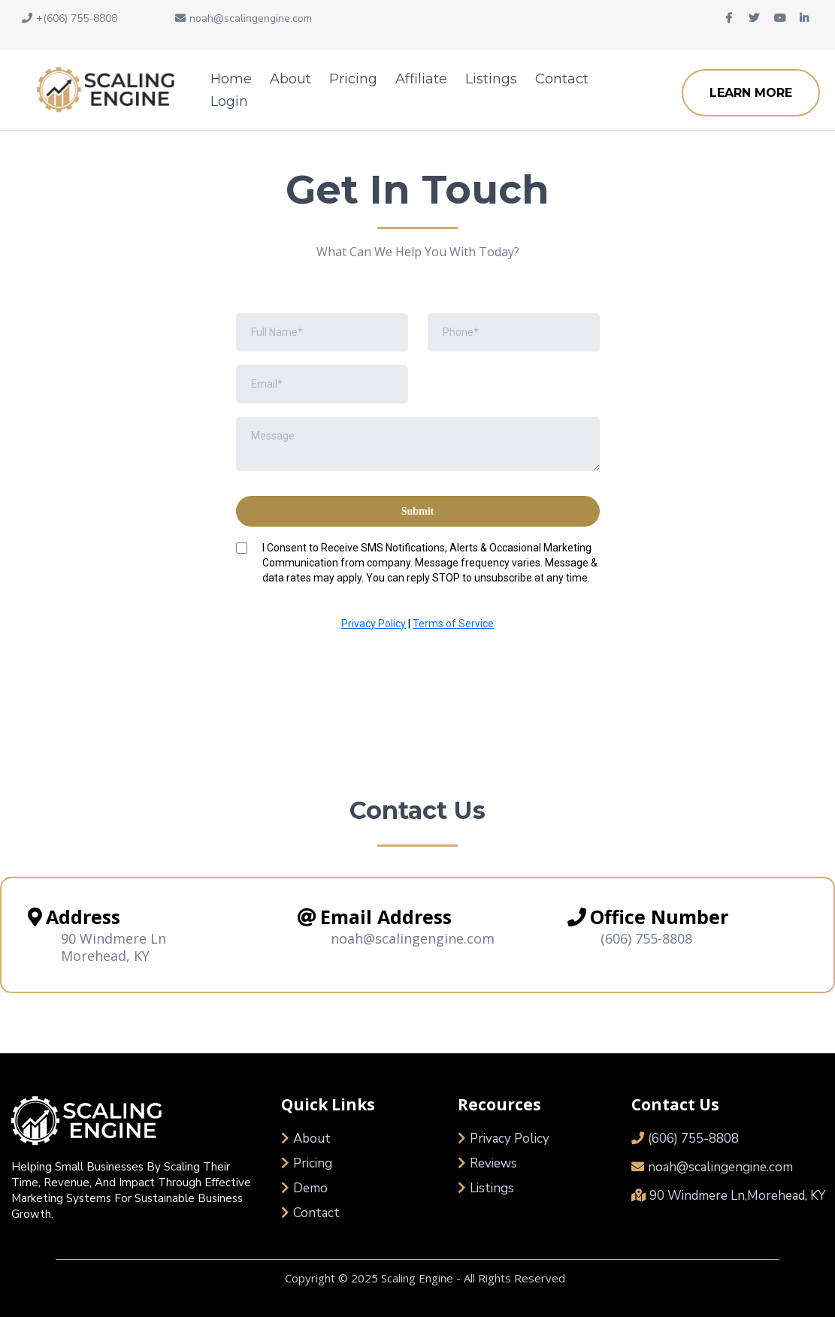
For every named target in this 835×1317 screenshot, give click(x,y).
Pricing (353, 79)
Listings (491, 79)
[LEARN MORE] (751, 92)
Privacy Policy (373, 624)
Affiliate (421, 79)
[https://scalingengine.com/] (101, 90)
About (290, 79)
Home (231, 79)
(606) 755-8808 (646, 938)
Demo (310, 1188)
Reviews (493, 1163)
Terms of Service (453, 624)
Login (229, 101)
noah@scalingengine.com (720, 1167)
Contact (561, 79)
